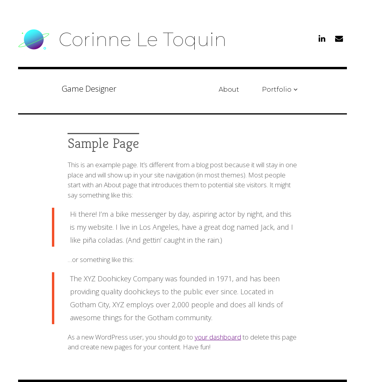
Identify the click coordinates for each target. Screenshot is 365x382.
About (229, 89)
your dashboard (218, 336)
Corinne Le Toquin (143, 39)
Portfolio (276, 89)
